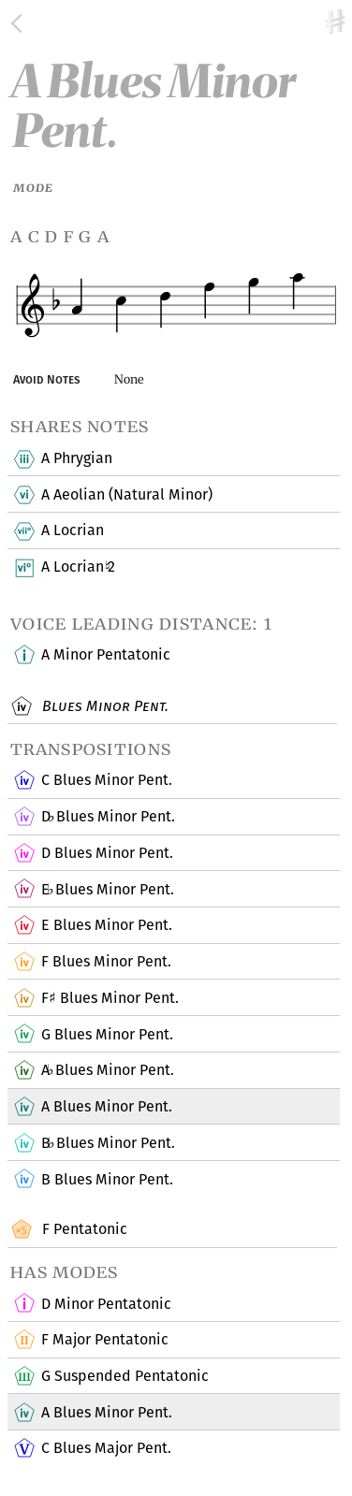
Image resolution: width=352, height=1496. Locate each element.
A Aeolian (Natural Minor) (126, 495)
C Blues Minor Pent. (106, 781)
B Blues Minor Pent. (107, 1144)
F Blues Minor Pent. (105, 962)
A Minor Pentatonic (105, 656)
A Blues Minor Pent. (107, 1071)
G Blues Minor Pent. (106, 1035)
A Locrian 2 (77, 568)
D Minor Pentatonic (105, 1304)
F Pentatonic (82, 1230)
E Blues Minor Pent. (107, 890)
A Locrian (72, 531)
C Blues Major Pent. (105, 1449)
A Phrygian (76, 459)
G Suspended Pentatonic (124, 1377)
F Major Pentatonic (104, 1340)
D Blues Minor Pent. (107, 817)
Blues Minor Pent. (103, 707)
